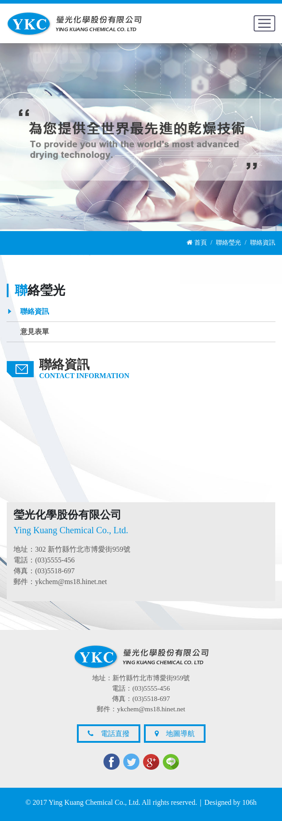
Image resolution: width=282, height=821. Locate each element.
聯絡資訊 (34, 311)
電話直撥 (108, 733)
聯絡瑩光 (228, 242)
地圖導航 (175, 733)
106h (249, 802)
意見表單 (34, 331)
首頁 (197, 242)
